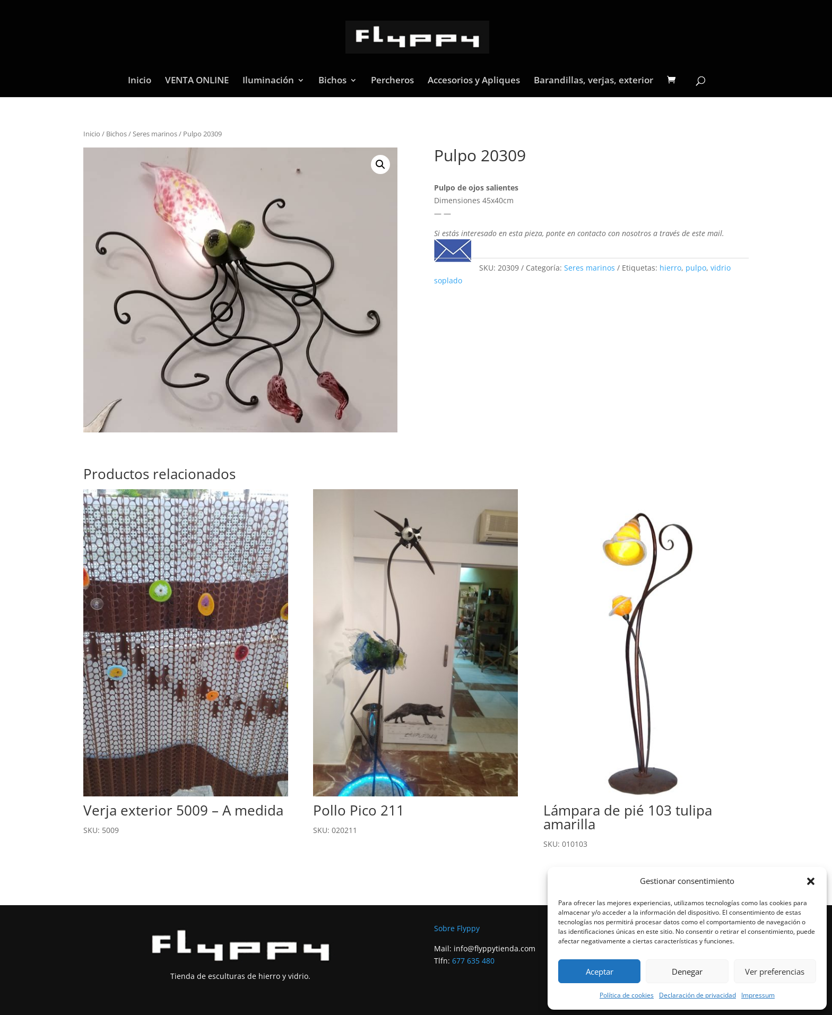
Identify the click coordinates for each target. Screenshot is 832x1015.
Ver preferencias (774, 971)
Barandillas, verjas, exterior (593, 81)
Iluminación (268, 81)
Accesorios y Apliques (474, 81)
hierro (670, 268)
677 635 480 (473, 961)
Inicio (139, 81)
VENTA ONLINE (197, 81)
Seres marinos (155, 133)
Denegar (687, 971)
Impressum (758, 995)
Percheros (392, 81)
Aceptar (599, 971)
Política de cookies (627, 995)
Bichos (332, 81)
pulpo (696, 268)
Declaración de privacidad (697, 995)
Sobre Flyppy (457, 928)
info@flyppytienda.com (494, 948)
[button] (810, 881)
